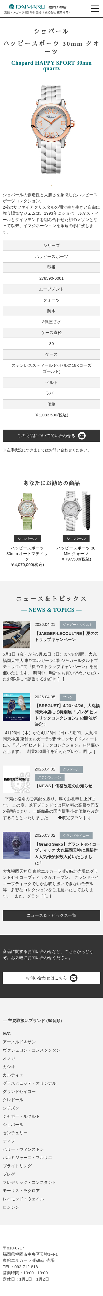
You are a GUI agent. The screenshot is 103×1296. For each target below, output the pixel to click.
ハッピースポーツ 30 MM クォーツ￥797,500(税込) (76, 525)
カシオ (9, 1066)
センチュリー (15, 1132)
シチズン (11, 1108)
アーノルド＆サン (19, 1041)
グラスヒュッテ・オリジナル (29, 1083)
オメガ (9, 1058)
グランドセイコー (19, 1091)
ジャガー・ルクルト (21, 1116)
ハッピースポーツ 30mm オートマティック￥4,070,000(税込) (27, 528)
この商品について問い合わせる (51, 436)
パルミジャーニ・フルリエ (27, 1157)
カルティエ (13, 1075)
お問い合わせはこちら (51, 978)
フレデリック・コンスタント (29, 1182)
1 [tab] (51, 184)
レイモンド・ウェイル (23, 1199)
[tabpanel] (51, 128)
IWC (7, 1033)
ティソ (9, 1141)
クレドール (13, 1099)
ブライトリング (17, 1165)
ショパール (13, 1124)
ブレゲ (9, 1174)
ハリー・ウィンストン (23, 1149)
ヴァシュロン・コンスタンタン (31, 1050)
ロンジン (11, 1207)
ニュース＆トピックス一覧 (51, 915)
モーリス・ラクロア (21, 1190)
